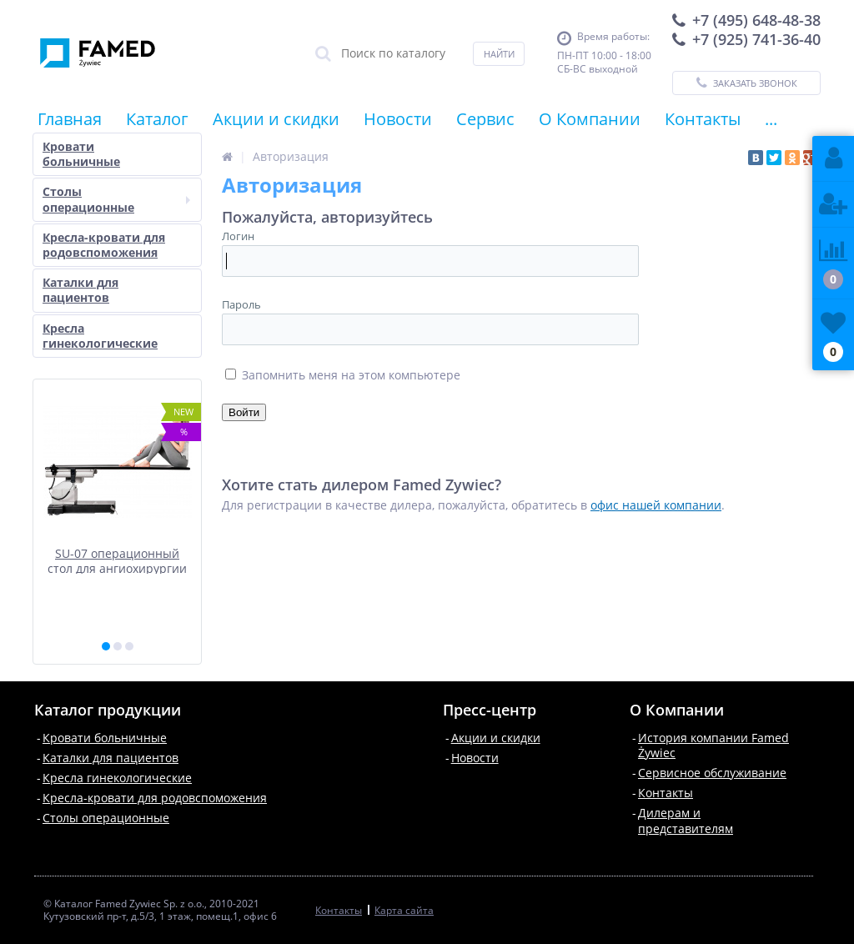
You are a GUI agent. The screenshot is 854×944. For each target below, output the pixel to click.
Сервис (485, 119)
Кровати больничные (81, 153)
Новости (398, 119)
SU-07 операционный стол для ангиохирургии (117, 560)
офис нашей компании (655, 505)
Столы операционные (116, 198)
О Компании (589, 119)
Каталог (157, 119)
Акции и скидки (276, 119)
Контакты (703, 119)
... (771, 119)
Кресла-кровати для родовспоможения (104, 244)
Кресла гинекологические (100, 335)
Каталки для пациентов (80, 289)
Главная (70, 119)
